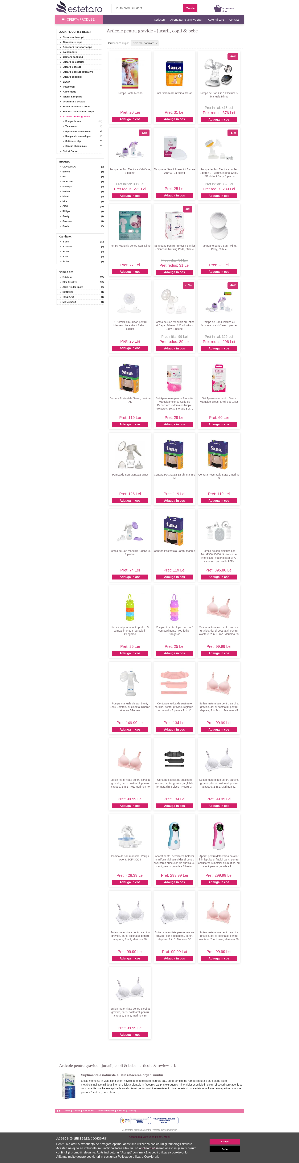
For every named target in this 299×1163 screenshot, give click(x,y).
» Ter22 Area (65, 297)
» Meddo (63, 191)
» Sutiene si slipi (70, 141)
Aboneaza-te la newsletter (186, 19)
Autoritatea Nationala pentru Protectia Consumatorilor (149, 1130)
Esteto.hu (121, 1111)
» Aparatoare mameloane (75, 131)
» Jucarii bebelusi (69, 76)
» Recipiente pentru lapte (75, 136)
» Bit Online (65, 292)
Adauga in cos (130, 119)
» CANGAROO (66, 166)
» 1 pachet (66, 246)
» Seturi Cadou (67, 151)
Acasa (67, 1111)
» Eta (61, 176)
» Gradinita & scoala (71, 101)
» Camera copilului (70, 57)
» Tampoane (68, 126)
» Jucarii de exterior (70, 61)
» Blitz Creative (67, 282)
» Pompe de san (70, 121)
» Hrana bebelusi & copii (73, 106)
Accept (225, 1141)
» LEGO (63, 81)
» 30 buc (65, 251)
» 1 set (64, 256)
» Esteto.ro (64, 277)
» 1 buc (64, 241)
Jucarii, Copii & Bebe (74, 31)
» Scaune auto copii (70, 37)
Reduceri (159, 19)
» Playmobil (66, 86)
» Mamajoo (64, 186)
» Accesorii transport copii (74, 47)
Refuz (225, 1149)
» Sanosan (64, 221)
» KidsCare (64, 181)
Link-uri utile (88, 1111)
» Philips (63, 211)
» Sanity (63, 216)
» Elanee (63, 171)
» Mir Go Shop (66, 302)
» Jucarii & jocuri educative (75, 71)
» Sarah (63, 226)
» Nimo (62, 201)
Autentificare (216, 19)
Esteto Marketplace (106, 1111)
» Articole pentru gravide (73, 116)
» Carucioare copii (69, 42)
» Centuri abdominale (73, 146)
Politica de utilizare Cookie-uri (138, 1156)
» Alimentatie (66, 91)
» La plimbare (67, 52)
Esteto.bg (132, 1111)
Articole (76, 1111)
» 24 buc (65, 261)
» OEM (62, 206)
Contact (234, 19)
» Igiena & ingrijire (69, 96)
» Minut (63, 196)
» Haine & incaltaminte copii (75, 111)
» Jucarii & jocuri (69, 66)
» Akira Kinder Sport (70, 287)
